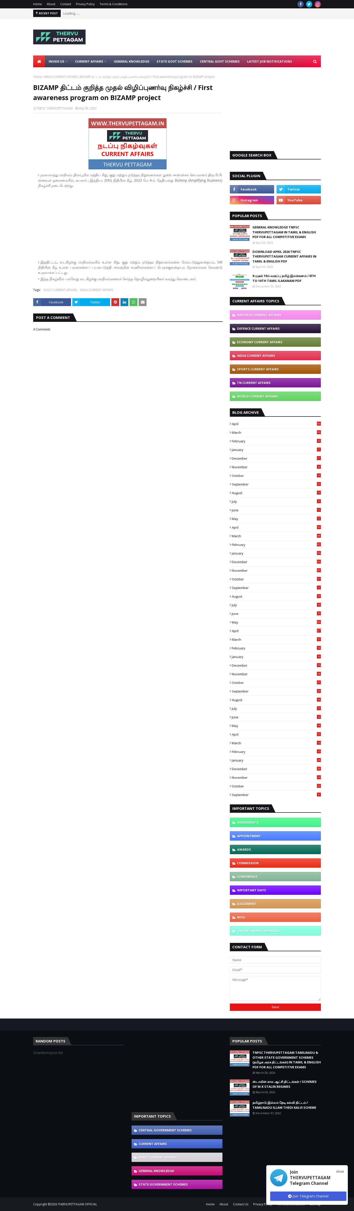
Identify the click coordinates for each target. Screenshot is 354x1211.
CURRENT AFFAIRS (153, 1144)
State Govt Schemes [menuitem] (174, 61)
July (276, 501)
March (276, 432)
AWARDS (244, 849)
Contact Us (240, 1204)
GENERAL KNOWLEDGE (156, 1171)
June (276, 510)
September (276, 484)
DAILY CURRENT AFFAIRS (60, 290)
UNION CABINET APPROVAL (258, 931)
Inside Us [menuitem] (56, 61)
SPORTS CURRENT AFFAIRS (258, 369)
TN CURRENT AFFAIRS (254, 383)
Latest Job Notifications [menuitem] (269, 61)
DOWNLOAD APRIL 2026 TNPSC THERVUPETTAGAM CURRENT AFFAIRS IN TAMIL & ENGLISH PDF (284, 256)
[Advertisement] (231, 37)
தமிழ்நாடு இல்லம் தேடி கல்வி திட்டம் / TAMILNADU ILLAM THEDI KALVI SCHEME (284, 1105)
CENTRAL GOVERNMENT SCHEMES (165, 1130)
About (51, 4)
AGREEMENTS (247, 822)
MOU (241, 917)
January (276, 450)
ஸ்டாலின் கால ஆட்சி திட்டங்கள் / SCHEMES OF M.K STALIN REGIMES (284, 1084)
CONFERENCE (247, 876)
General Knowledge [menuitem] (131, 61)
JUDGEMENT (246, 903)
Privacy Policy (85, 4)
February (276, 441)
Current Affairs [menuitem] (89, 61)
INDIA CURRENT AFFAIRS (60, 77)
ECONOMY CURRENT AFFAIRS (259, 342)
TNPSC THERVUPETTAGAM (55, 108)
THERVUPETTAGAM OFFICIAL (77, 1204)
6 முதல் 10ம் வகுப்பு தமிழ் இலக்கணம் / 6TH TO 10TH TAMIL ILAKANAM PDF (284, 278)
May (276, 519)
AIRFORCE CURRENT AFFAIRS (259, 315)
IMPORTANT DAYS (251, 890)
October (276, 475)
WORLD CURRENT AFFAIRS (257, 396)
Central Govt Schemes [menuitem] (220, 61)
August (276, 493)
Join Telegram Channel (308, 1196)
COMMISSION (248, 863)
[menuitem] (39, 61)
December (276, 458)
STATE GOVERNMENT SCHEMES (163, 1184)
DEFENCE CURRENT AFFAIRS (258, 328)
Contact (65, 4)
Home (37, 4)
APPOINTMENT (249, 836)
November (276, 467)
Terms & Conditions (113, 4)
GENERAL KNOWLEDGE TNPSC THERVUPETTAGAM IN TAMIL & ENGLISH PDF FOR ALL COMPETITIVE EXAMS (284, 232)
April (276, 424)
